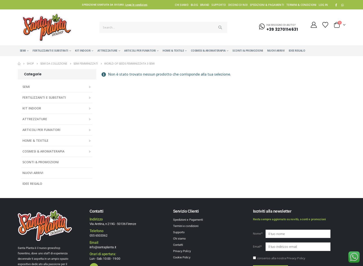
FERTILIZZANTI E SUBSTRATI (50, 50)
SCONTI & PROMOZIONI (247, 50)
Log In (323, 5)
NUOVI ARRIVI (276, 50)
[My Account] (313, 25)
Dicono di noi (238, 5)
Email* (257, 246)
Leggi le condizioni (136, 4)
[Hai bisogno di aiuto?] (278, 27)
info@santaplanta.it (103, 247)
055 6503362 (99, 235)
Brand (204, 5)
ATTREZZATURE (107, 50)
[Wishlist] (325, 25)
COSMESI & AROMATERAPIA (208, 50)
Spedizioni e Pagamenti (188, 219)
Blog (194, 5)
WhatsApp (342, 5)
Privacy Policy (182, 251)
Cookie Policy (181, 257)
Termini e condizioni (185, 226)
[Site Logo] (47, 27)
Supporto (218, 5)
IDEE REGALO (297, 50)
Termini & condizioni (301, 5)
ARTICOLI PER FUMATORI (140, 50)
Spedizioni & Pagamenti (267, 5)
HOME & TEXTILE (173, 50)
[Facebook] (336, 5)
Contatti (178, 244)
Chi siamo (181, 5)
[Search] (220, 27)
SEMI (23, 50)
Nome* (258, 233)
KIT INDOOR (82, 50)
